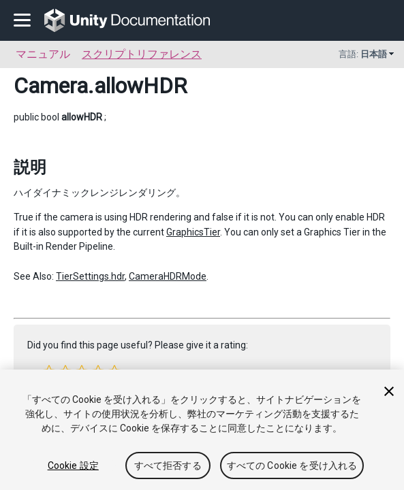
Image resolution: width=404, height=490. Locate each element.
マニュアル (43, 54)
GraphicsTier (193, 232)
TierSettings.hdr (90, 276)
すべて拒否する (168, 465)
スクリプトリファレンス (142, 54)
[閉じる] (389, 391)
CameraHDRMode (167, 276)
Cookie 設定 (73, 465)
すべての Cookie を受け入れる (292, 465)
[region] (202, 430)
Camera (51, 86)
